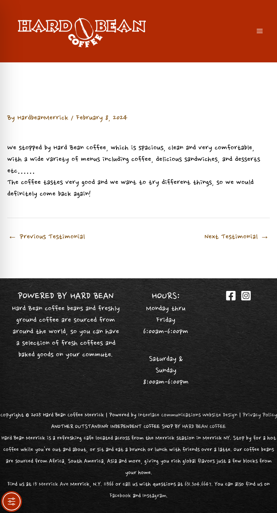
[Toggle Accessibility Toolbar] (11, 501)
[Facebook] (230, 295)
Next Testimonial (237, 237)
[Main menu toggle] (259, 31)
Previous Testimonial (46, 237)
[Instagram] (246, 295)
